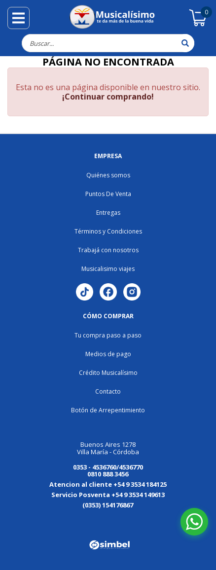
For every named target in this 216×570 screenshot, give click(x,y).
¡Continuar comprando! (108, 96)
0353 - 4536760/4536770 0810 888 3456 (108, 471)
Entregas (108, 212)
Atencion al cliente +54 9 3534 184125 (108, 484)
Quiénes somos (108, 175)
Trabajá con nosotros (108, 250)
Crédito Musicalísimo (108, 373)
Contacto (108, 391)
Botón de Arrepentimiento (108, 410)
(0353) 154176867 (107, 505)
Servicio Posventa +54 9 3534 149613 (108, 494)
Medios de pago (108, 354)
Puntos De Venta (108, 194)
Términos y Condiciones (108, 231)
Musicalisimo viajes (108, 269)
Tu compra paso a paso (108, 335)
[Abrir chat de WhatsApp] (194, 522)
